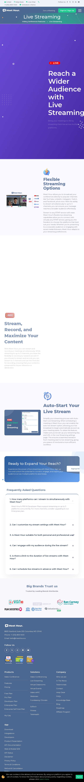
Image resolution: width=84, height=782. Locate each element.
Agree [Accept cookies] (79, 777)
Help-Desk (18, 2)
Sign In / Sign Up (67, 10)
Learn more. (44, 779)
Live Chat (30, 2)
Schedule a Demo (27, 5)
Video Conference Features (33, 21)
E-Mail (7, 2)
